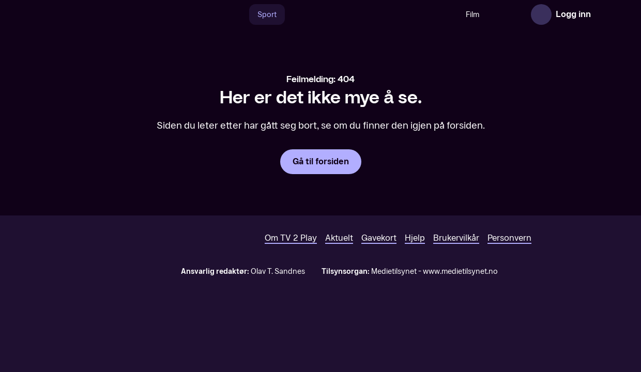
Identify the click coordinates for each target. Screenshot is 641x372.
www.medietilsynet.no (460, 308)
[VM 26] (352, 14)
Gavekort (378, 275)
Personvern (509, 275)
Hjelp (415, 275)
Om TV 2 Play (291, 275)
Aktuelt (339, 275)
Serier (487, 14)
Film (454, 14)
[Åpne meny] (606, 14)
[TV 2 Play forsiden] (102, 14)
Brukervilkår (456, 275)
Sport (248, 14)
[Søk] (219, 14)
